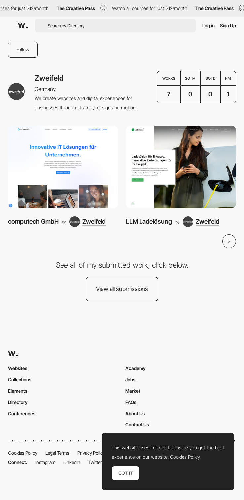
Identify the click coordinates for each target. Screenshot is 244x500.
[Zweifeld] (87, 221)
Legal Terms (57, 453)
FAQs (130, 402)
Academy (135, 368)
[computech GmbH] (63, 167)
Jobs (130, 379)
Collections (19, 379)
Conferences (21, 413)
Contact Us (137, 424)
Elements (17, 391)
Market (132, 391)
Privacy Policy (91, 453)
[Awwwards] (23, 25)
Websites (17, 368)
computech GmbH (33, 221)
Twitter (95, 462)
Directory (18, 402)
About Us (135, 413)
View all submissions (122, 288)
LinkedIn (71, 462)
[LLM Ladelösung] (181, 167)
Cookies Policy (22, 453)
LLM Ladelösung (149, 221)
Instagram (45, 462)
